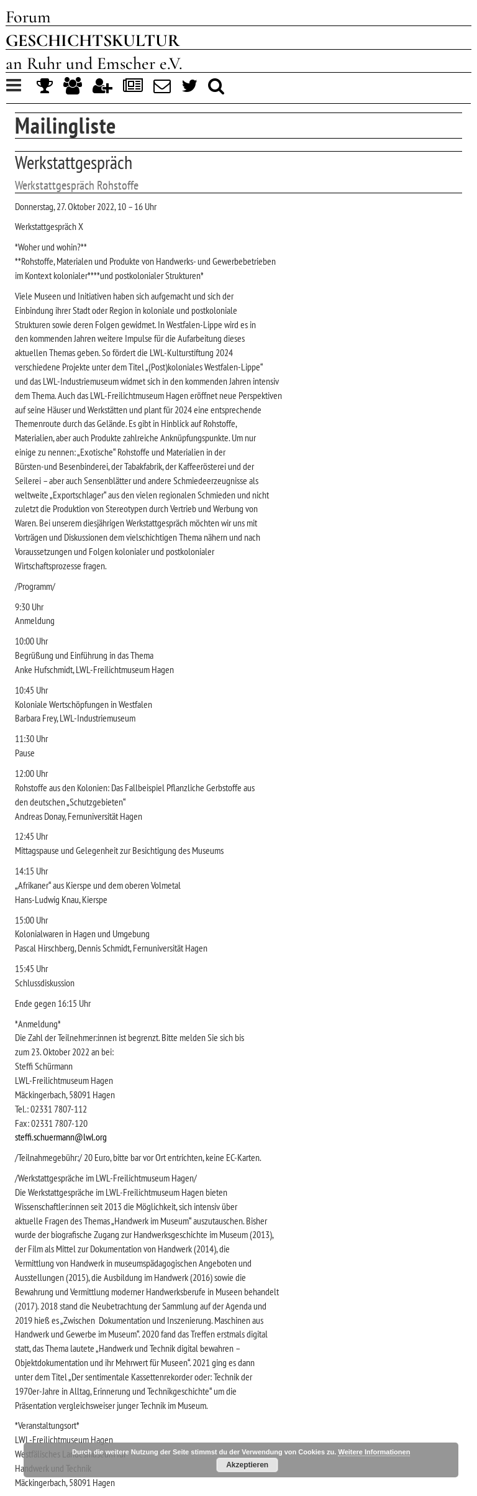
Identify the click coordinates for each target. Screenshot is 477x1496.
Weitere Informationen (374, 1452)
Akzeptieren (247, 1465)
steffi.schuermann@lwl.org (61, 1137)
